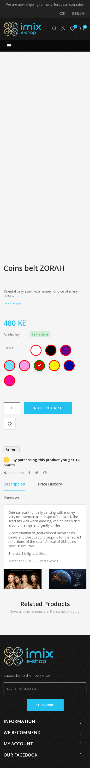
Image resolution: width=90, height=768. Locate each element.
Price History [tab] (50, 484)
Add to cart (48, 408)
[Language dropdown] (76, 13)
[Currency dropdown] (60, 13)
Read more (12, 304)
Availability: (12, 334)
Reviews (12, 497)
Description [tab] (14, 484)
